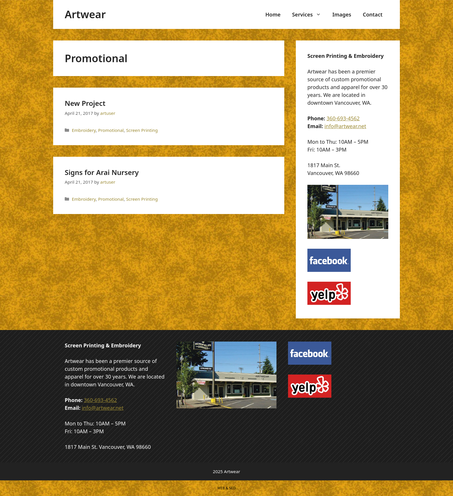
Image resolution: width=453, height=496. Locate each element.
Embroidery (84, 130)
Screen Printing (142, 130)
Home (273, 14)
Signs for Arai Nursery (102, 172)
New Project (85, 103)
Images (342, 14)
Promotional (111, 130)
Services (309, 14)
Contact (373, 14)
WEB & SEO (226, 488)
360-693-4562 (343, 118)
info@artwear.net (345, 126)
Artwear (85, 14)
